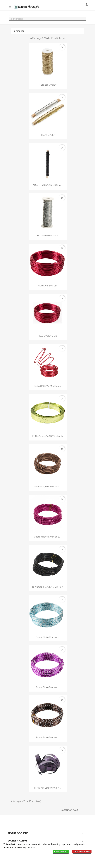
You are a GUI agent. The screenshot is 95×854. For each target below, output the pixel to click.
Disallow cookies (82, 851)
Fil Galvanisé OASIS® (47, 235)
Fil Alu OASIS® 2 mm (47, 335)
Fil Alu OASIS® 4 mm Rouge (47, 386)
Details (31, 847)
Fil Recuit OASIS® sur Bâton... (47, 185)
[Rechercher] (47, 19)
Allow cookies (61, 851)
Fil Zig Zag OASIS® (47, 84)
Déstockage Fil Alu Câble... (47, 486)
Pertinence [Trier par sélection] (47, 30)
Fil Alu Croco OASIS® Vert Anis (47, 436)
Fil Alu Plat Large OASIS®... (47, 787)
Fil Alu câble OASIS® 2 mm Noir (47, 586)
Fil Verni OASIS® (47, 134)
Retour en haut (70, 810)
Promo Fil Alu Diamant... (47, 637)
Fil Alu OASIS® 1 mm (47, 285)
